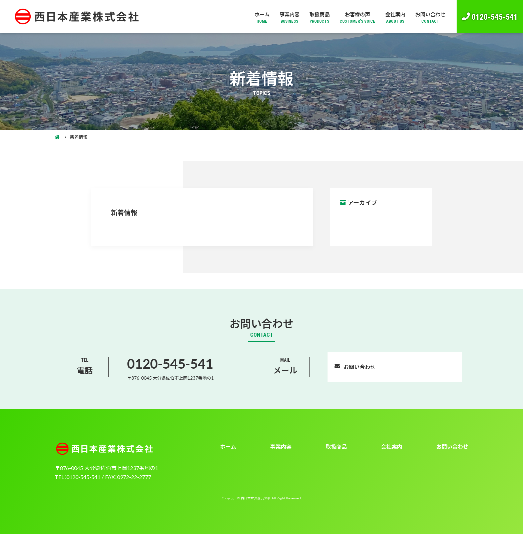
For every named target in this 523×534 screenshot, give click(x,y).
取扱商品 (315, 17)
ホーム (255, 17)
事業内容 (284, 17)
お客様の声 (354, 17)
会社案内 (392, 17)
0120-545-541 (495, 16)
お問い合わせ (429, 17)
